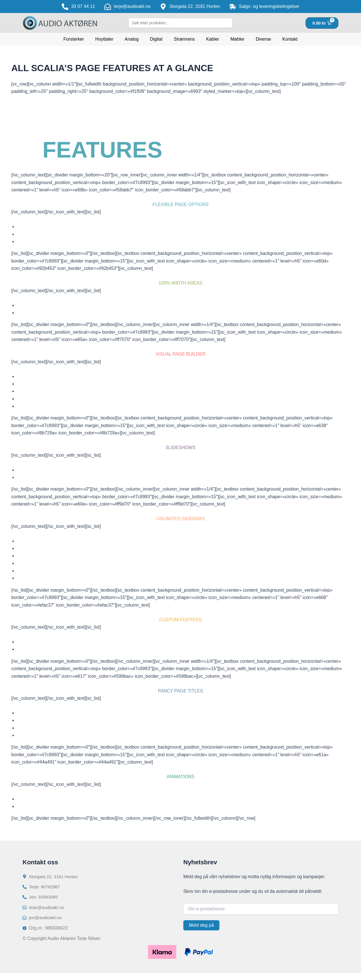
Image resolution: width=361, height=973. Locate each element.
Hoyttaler (104, 39)
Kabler (212, 39)
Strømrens (184, 39)
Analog (132, 39)
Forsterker (73, 39)
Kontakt (290, 39)
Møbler (237, 39)
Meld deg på (201, 923)
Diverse (263, 39)
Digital (156, 39)
